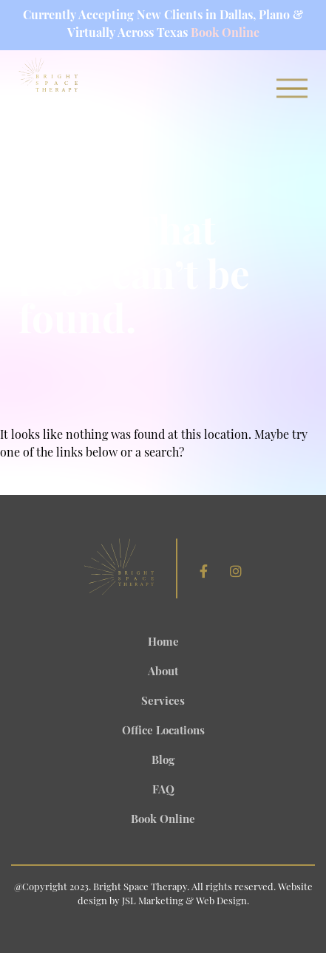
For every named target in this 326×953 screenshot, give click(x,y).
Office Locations (163, 731)
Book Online (225, 34)
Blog (163, 761)
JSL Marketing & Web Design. (185, 901)
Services (163, 702)
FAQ (163, 790)
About (163, 672)
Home (163, 643)
